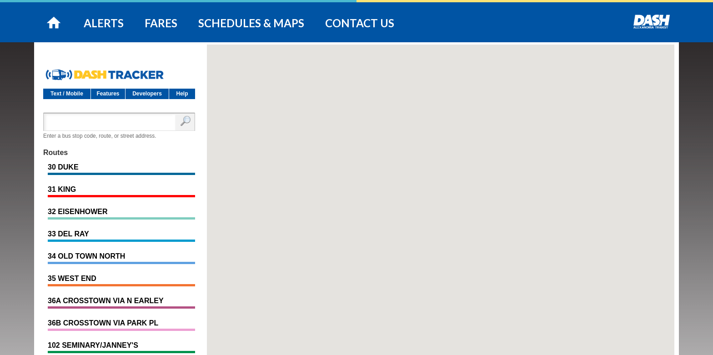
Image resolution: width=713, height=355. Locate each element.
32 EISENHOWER (78, 211)
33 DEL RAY (68, 234)
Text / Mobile (66, 93)
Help (182, 93)
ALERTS (104, 23)
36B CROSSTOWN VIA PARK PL (103, 323)
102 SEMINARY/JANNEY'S (93, 345)
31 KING (62, 189)
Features (107, 93)
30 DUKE (63, 167)
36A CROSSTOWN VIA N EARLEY (106, 301)
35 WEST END (72, 278)
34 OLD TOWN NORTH (86, 256)
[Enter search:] (111, 121)
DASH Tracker (119, 71)
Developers (147, 93)
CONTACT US (359, 23)
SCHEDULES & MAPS (251, 23)
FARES (161, 23)
